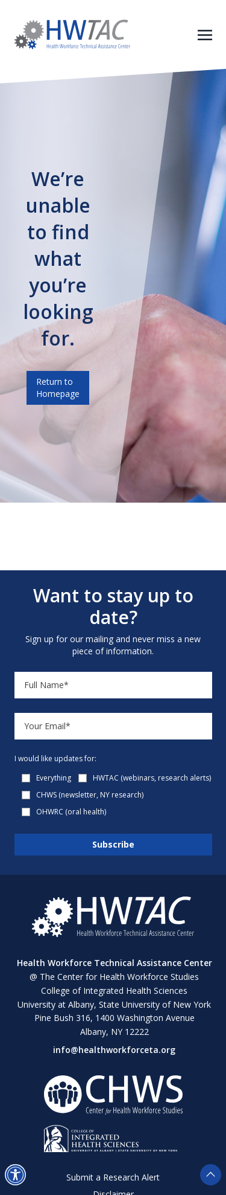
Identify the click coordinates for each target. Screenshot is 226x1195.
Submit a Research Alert (113, 1177)
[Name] (113, 685)
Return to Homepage (58, 387)
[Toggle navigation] (205, 33)
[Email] (113, 726)
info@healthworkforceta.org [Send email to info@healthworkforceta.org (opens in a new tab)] (114, 1049)
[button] (15, 1174)
